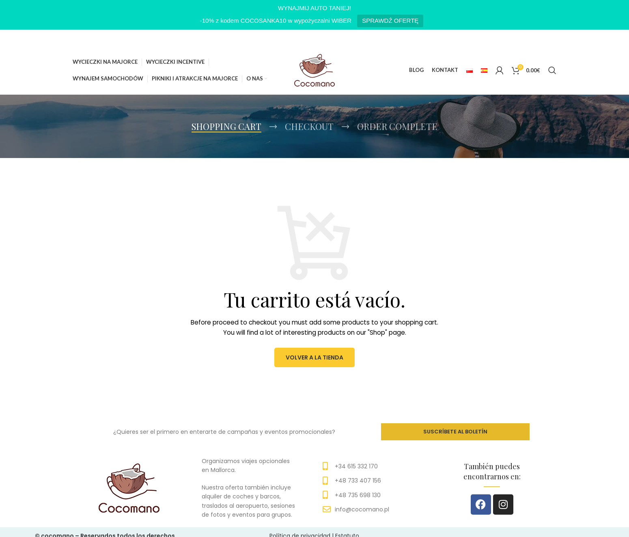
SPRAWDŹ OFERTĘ (390, 20)
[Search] (552, 70)
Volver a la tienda (314, 357)
